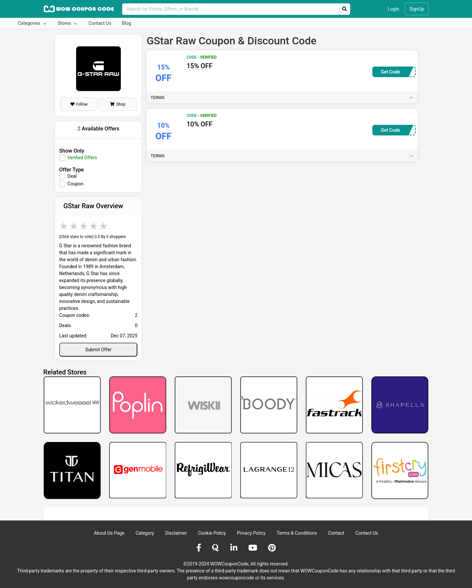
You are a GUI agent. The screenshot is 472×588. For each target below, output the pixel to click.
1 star (64, 226)
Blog (126, 23)
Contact (336, 533)
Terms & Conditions (297, 533)
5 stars (104, 226)
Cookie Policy (212, 533)
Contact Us (99, 23)
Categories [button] (29, 23)
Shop (117, 104)
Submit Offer (98, 349)
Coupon (75, 183)
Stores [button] (65, 23)
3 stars (84, 226)
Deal (72, 176)
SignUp (416, 9)
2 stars (74, 226)
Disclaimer (176, 533)
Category (144, 533)
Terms (158, 97)
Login (394, 9)
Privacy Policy (251, 533)
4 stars (94, 226)
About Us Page (109, 533)
